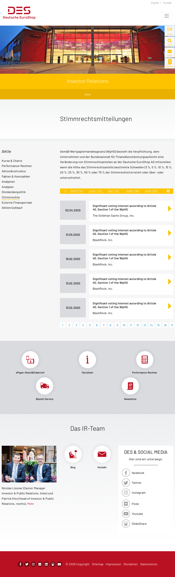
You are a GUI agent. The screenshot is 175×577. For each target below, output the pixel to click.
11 (131, 325)
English (155, 2)
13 (144, 325)
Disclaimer (131, 564)
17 (172, 325)
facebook (138, 473)
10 (124, 325)
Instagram (139, 492)
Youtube (137, 514)
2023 (76, 191)
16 (165, 325)
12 (137, 325)
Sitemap (97, 564)
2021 (113, 191)
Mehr (30, 503)
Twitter (137, 482)
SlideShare (139, 523)
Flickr (135, 504)
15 (158, 325)
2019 (151, 191)
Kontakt (167, 2)
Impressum (113, 564)
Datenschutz (148, 564)
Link (30, 362)
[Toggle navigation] (166, 16)
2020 (132, 191)
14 (151, 325)
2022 (95, 191)
